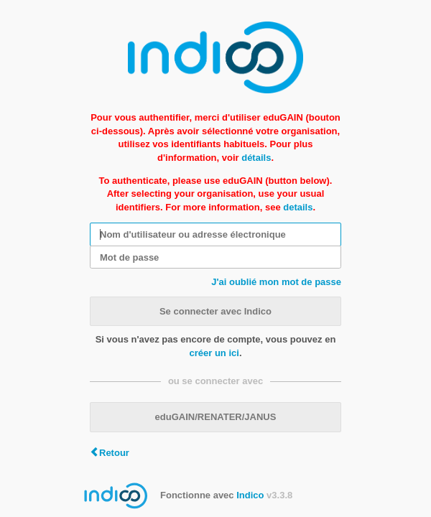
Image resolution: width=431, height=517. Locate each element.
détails (256, 157)
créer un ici (214, 353)
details (297, 207)
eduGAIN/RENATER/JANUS (216, 416)
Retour (114, 452)
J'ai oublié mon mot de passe (276, 281)
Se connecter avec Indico (215, 311)
